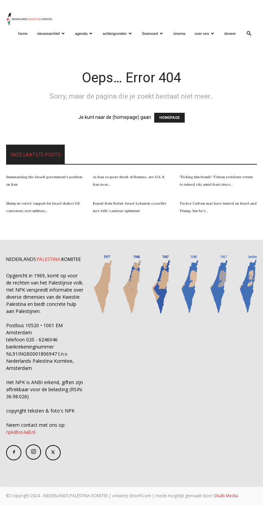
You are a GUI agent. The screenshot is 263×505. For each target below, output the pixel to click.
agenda (84, 33)
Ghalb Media (226, 496)
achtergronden (117, 33)
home (23, 33)
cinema (179, 33)
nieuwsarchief (51, 33)
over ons (204, 33)
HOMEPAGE (169, 117)
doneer (230, 33)
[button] (249, 33)
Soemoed (152, 33)
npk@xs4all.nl (20, 432)
